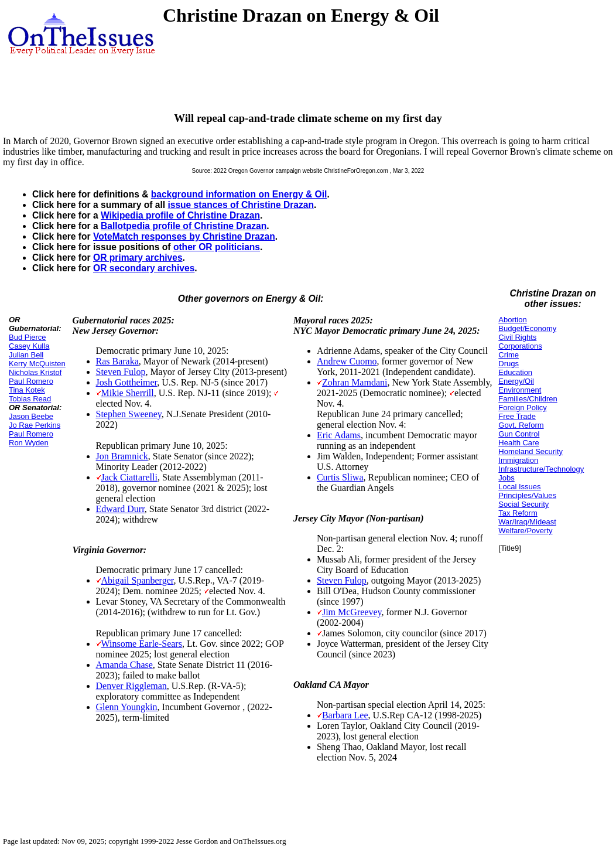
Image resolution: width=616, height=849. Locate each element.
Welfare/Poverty (525, 530)
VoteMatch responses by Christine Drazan (184, 236)
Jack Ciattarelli (129, 477)
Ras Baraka (117, 361)
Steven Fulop (121, 372)
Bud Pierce (27, 337)
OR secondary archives (143, 268)
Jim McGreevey (352, 612)
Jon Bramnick (122, 456)
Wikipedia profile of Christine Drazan (180, 215)
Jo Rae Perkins (34, 425)
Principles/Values (527, 495)
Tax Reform (517, 513)
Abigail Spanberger (137, 580)
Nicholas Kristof (35, 372)
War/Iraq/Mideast (527, 521)
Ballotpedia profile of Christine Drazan (183, 226)
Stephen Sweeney (129, 414)
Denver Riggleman (131, 686)
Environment (519, 390)
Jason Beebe (31, 416)
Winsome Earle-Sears (141, 644)
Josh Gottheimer (127, 382)
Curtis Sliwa (340, 477)
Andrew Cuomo (347, 361)
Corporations (520, 346)
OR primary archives (138, 257)
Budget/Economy (527, 328)
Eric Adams (339, 435)
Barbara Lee (345, 715)
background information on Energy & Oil (239, 194)
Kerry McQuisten (37, 363)
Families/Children (527, 398)
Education (515, 372)
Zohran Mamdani (355, 382)
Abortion (512, 319)
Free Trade (517, 416)
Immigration (518, 460)
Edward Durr (120, 509)
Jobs (506, 477)
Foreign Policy (522, 407)
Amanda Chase (124, 665)
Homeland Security (530, 451)
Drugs (508, 363)
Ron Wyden (29, 442)
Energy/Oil (516, 381)
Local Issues (519, 486)
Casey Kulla (29, 346)
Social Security (523, 504)
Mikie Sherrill (127, 393)
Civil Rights (517, 337)
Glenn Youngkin (127, 707)
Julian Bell (26, 354)
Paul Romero (31, 381)
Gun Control (518, 433)
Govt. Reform (520, 425)
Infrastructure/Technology (541, 469)
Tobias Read (30, 398)
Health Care (518, 442)
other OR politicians (216, 247)
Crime (508, 354)
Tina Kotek (27, 390)
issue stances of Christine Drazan (240, 205)
